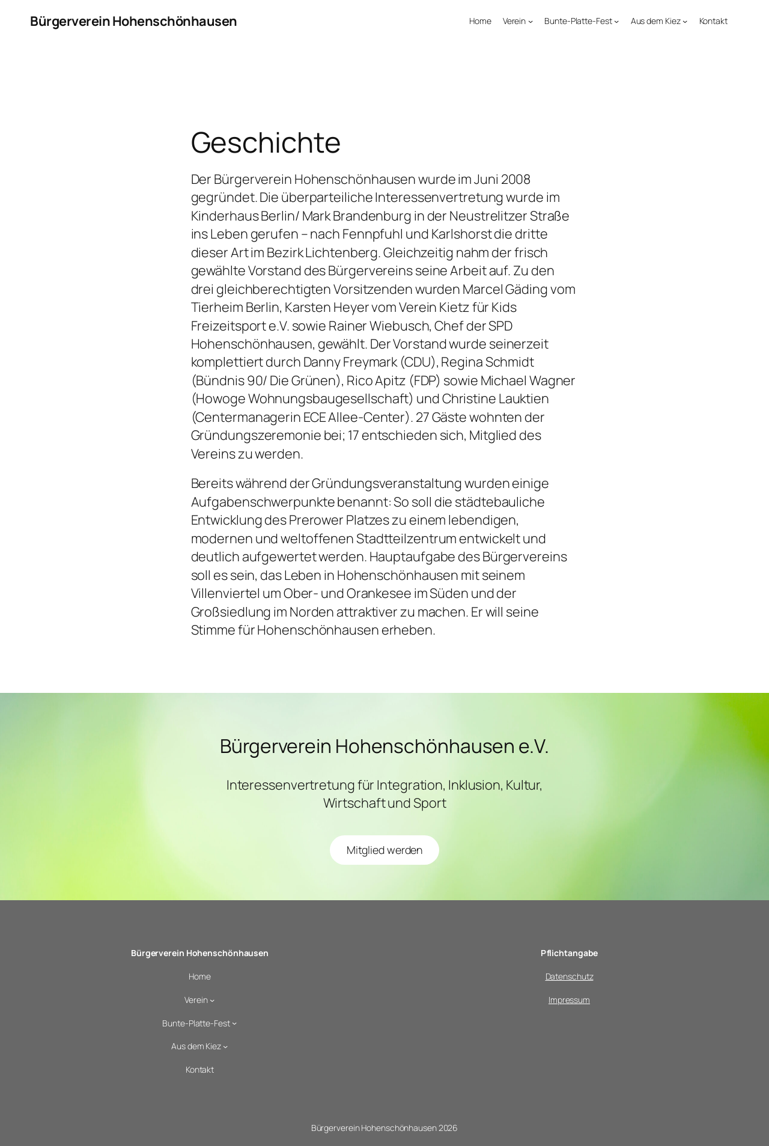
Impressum (569, 999)
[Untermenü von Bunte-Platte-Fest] (616, 21)
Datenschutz (570, 976)
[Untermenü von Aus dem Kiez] (684, 21)
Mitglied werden (385, 850)
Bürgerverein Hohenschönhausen (133, 21)
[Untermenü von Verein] (530, 21)
